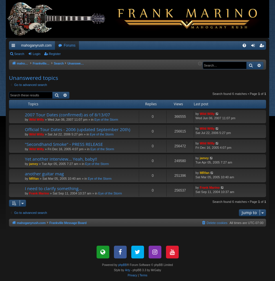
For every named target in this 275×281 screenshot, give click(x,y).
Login (36, 54)
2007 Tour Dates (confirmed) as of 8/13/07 (67, 114)
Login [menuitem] (254, 46)
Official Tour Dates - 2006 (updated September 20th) (77, 129)
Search (19, 54)
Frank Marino (39, 193)
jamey (33, 164)
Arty (127, 270)
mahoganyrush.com (36, 45)
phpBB (122, 265)
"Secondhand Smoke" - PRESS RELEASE (64, 144)
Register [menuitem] (263, 46)
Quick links (14, 46)
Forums (69, 45)
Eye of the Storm (106, 119)
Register (55, 54)
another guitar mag (44, 174)
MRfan (34, 178)
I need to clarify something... (53, 188)
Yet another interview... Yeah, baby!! (61, 159)
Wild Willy (36, 119)
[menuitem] (244, 45)
